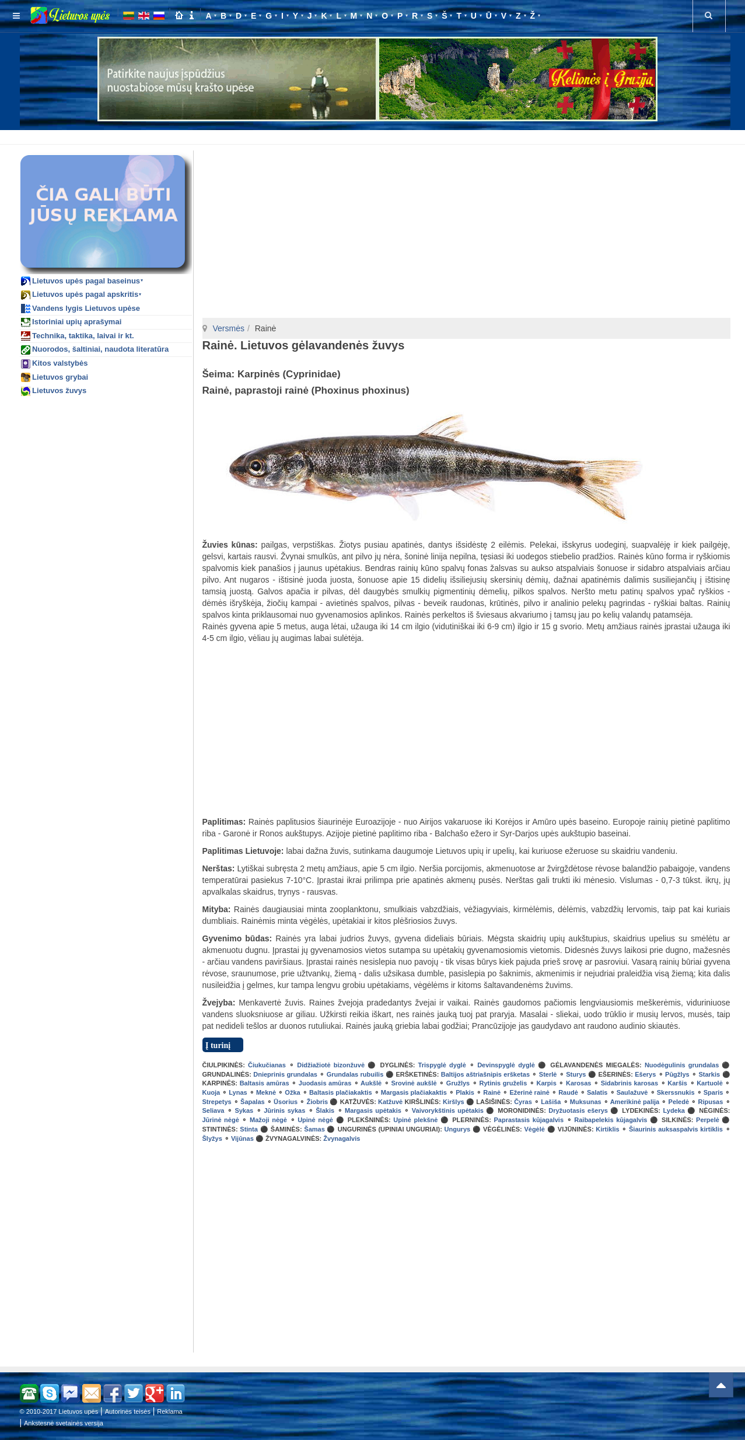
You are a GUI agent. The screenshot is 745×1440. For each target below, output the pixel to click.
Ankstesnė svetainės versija (63, 1423)
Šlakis (325, 1110)
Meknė (266, 1092)
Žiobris (317, 1101)
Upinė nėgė (315, 1119)
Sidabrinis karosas (629, 1083)
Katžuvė (390, 1101)
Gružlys (458, 1083)
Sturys (576, 1074)
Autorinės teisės (128, 1411)
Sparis (713, 1092)
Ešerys (645, 1074)
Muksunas (585, 1101)
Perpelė (707, 1119)
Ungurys (458, 1129)
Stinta (249, 1129)
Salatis (597, 1092)
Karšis (677, 1083)
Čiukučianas (267, 1064)
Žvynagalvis (341, 1138)
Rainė (492, 1092)
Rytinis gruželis (503, 1083)
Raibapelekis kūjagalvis (610, 1119)
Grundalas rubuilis (355, 1074)
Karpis (547, 1083)
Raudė (568, 1092)
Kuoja (211, 1092)
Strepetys (217, 1101)
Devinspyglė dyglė (506, 1064)
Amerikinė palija (635, 1101)
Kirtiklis (607, 1129)
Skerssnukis (676, 1092)
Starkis (709, 1074)
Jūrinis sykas (284, 1110)
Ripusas (710, 1101)
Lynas (238, 1092)
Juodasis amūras (325, 1083)
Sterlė (548, 1074)
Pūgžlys (677, 1074)
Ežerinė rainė (529, 1092)
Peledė (679, 1101)
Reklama (169, 1411)
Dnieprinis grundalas (285, 1074)
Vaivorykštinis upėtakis (448, 1110)
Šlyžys (212, 1138)
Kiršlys (453, 1101)
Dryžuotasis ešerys (578, 1110)
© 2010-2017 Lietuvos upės (59, 1411)
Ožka (292, 1092)
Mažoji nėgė (268, 1119)
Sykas (244, 1110)
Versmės (228, 328)
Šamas (314, 1129)
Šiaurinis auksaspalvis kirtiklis (676, 1129)
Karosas (578, 1083)
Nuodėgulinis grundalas (682, 1064)
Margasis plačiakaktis (414, 1092)
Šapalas (252, 1101)
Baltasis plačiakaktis (340, 1092)
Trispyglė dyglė (442, 1064)
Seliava (213, 1110)
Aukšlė (371, 1083)
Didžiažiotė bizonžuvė (331, 1064)
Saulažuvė (632, 1092)
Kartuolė (710, 1083)
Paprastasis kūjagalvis (529, 1119)
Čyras (523, 1101)
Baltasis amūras (264, 1083)
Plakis (465, 1092)
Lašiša (551, 1101)
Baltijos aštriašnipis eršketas (485, 1074)
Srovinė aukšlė (413, 1083)
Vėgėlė (534, 1129)
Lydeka (674, 1110)
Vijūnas (242, 1138)
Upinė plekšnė (415, 1119)
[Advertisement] (375, 135)
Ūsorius (286, 1101)
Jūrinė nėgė (220, 1119)
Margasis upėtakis (373, 1110)
